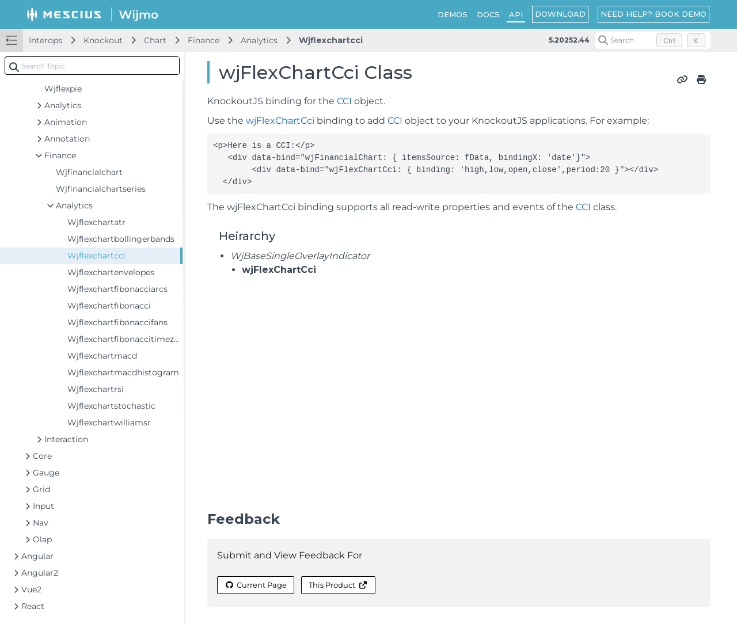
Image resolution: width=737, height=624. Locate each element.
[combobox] (92, 65)
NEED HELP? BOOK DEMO (653, 13)
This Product (338, 584)
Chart (155, 40)
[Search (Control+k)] (653, 40)
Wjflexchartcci (331, 40)
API (516, 14)
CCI (344, 101)
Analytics (259, 40)
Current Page (256, 584)
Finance (203, 40)
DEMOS (453, 14)
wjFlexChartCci (280, 120)
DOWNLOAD (560, 13)
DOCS (488, 14)
